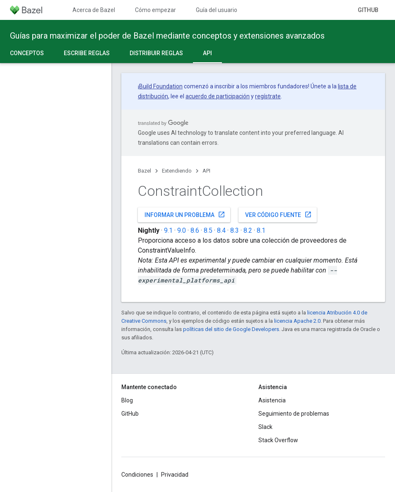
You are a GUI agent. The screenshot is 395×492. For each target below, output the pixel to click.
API (206, 171)
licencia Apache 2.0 (297, 321)
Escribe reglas (87, 53)
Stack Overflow (278, 440)
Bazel (144, 171)
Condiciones (137, 474)
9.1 (168, 230)
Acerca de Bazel (93, 10)
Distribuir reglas (156, 53)
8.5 (208, 230)
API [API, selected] (207, 53)
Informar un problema (185, 214)
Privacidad (174, 474)
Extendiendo (177, 171)
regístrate (268, 96)
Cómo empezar (155, 10)
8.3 (234, 230)
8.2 (247, 230)
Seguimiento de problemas (293, 413)
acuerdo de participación (217, 96)
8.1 (261, 230)
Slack (265, 427)
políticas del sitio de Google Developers (231, 329)
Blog (127, 400)
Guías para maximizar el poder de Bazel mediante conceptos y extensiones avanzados (167, 36)
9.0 (181, 230)
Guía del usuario (216, 10)
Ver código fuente (278, 214)
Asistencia (272, 400)
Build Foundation (161, 86)
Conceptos (27, 53)
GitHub (368, 10)
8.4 (221, 230)
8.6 (194, 230)
